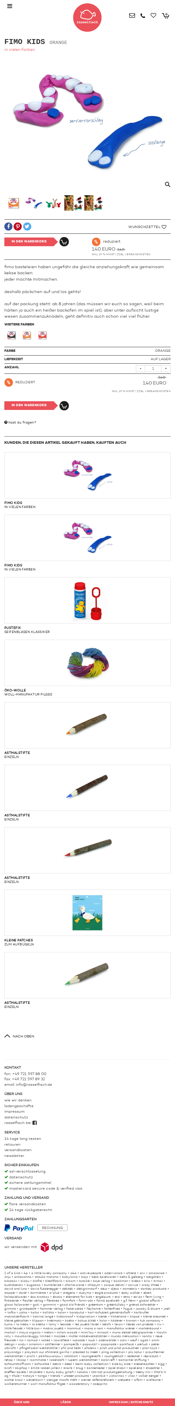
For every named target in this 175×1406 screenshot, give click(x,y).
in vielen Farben (87, 480)
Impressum (14, 1112)
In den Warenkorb (29, 241)
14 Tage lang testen (22, 1139)
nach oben (23, 1036)
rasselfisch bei (20, 1123)
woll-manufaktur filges (87, 668)
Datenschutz (16, 1117)
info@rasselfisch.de (34, 1085)
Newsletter (14, 1156)
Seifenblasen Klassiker (87, 605)
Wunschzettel (147, 227)
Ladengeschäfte (19, 1106)
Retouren (12, 1144)
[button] (8, 227)
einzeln (87, 730)
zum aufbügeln (87, 918)
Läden (66, 1402)
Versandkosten (138, 254)
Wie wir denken (18, 1100)
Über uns (22, 1402)
